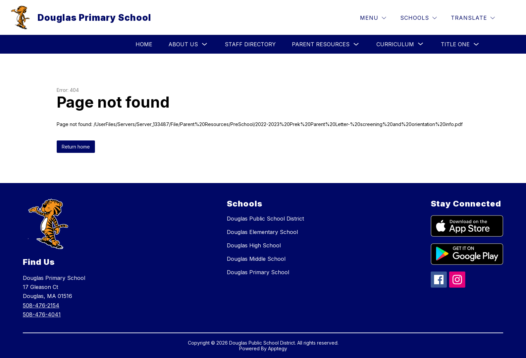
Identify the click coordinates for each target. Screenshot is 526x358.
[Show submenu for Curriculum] (395, 44)
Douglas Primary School (258, 272)
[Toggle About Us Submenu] (205, 44)
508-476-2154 (41, 305)
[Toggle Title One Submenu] (476, 44)
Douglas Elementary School (262, 232)
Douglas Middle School (256, 258)
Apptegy (277, 348)
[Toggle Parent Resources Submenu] (356, 44)
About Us (183, 44)
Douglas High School (254, 245)
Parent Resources (321, 44)
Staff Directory (250, 44)
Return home (76, 147)
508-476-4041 (42, 314)
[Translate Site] (472, 18)
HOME (144, 44)
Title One (455, 44)
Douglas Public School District (265, 218)
